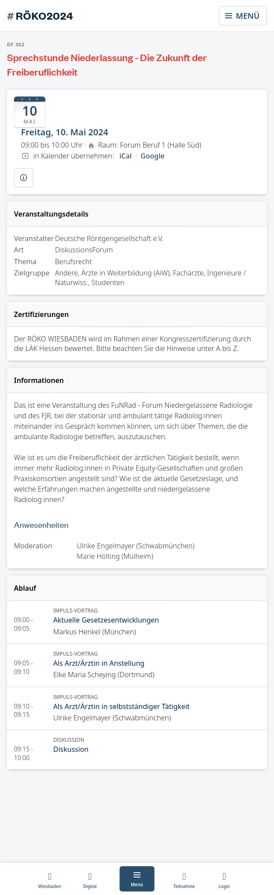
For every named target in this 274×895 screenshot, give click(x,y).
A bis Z (226, 348)
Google (152, 156)
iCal (126, 156)
